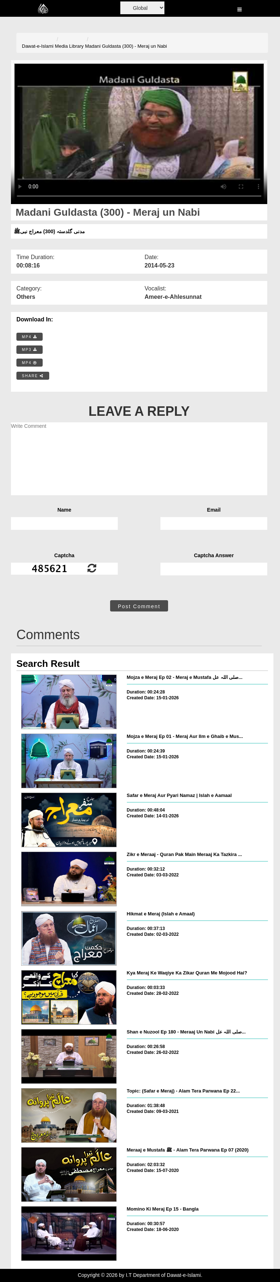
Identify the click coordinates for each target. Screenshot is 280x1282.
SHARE (33, 376)
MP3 (29, 350)
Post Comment (139, 606)
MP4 (29, 337)
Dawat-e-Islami (38, 46)
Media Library (69, 46)
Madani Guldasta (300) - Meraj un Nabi (126, 46)
